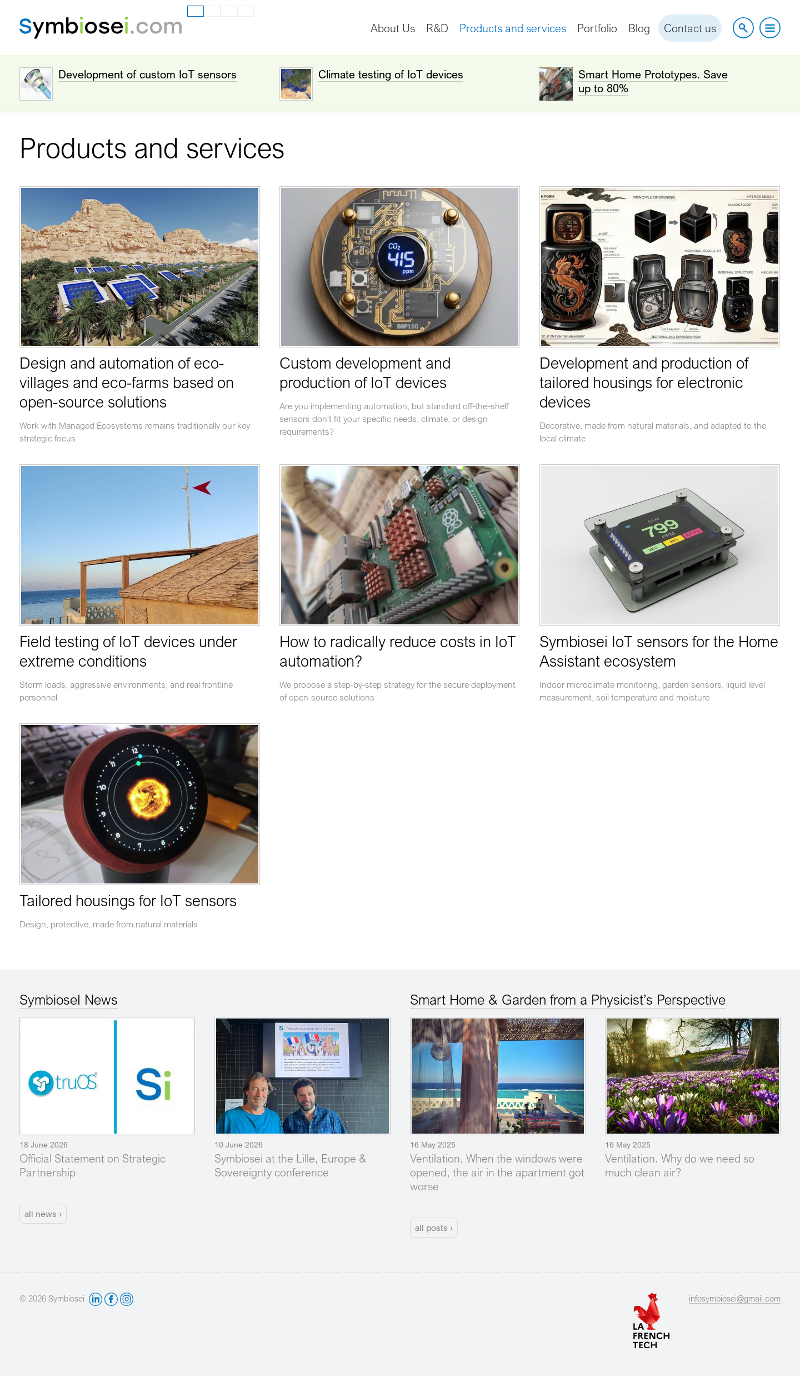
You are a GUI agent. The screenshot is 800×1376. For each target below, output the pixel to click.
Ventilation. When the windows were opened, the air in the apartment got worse (497, 1172)
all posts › (434, 1227)
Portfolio (597, 28)
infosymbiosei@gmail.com (735, 1298)
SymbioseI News (68, 999)
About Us (393, 28)
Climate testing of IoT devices (390, 74)
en (196, 11)
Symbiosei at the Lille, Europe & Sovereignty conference (290, 1165)
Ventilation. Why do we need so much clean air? (679, 1165)
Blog (639, 28)
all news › (43, 1213)
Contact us (690, 28)
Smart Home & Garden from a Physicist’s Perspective (568, 999)
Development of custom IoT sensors (147, 74)
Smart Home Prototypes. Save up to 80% (653, 81)
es (229, 11)
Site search (743, 27)
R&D (437, 28)
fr (212, 11)
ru (245, 11)
